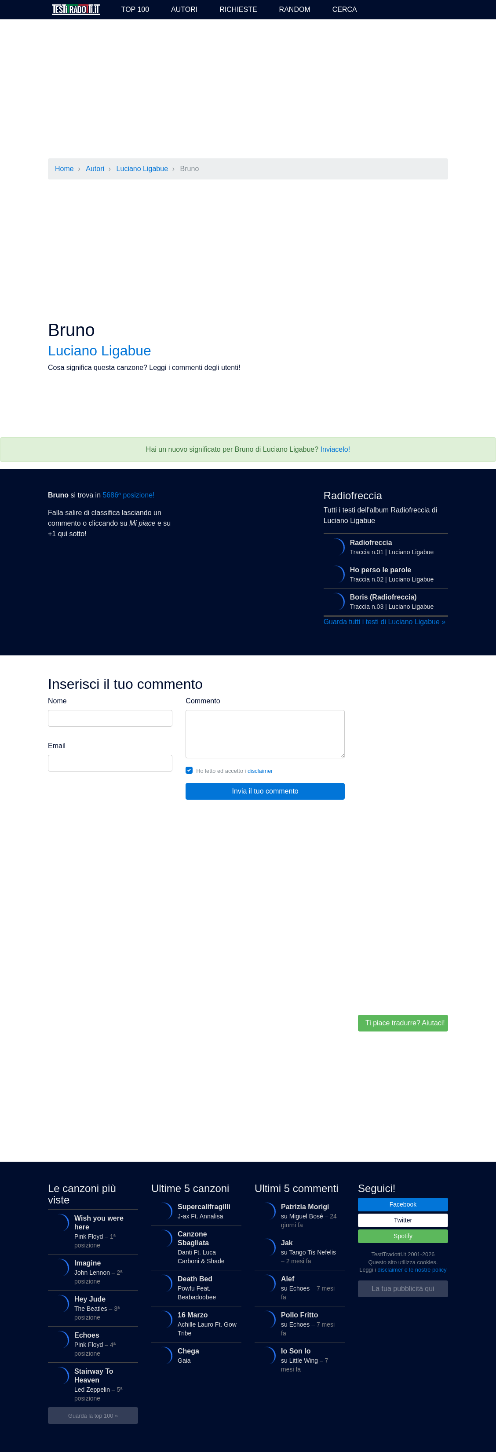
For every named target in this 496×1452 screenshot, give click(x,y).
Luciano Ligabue (142, 168)
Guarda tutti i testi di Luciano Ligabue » (385, 621)
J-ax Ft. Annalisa (195, 1211)
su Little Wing (298, 1359)
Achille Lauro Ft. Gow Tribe (195, 1323)
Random (294, 9)
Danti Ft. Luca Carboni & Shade (195, 1247)
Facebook (403, 1204)
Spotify (403, 1236)
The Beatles (92, 1307)
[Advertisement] (248, 89)
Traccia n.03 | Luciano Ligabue (385, 601)
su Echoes (298, 1287)
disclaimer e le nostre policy (412, 1269)
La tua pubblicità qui (403, 1288)
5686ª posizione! (128, 495)
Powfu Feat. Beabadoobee (195, 1287)
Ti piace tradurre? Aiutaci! (405, 1023)
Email (57, 746)
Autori (184, 9)
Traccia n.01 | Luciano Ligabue (385, 547)
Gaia (195, 1355)
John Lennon (92, 1271)
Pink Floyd (92, 1231)
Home (64, 168)
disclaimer (260, 771)
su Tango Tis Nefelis (298, 1251)
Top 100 (135, 9)
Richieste (238, 9)
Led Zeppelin (92, 1384)
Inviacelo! (335, 449)
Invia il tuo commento (265, 791)
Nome (57, 701)
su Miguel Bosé (298, 1215)
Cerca (344, 9)
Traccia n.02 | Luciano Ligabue (385, 574)
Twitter (403, 1220)
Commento (203, 701)
